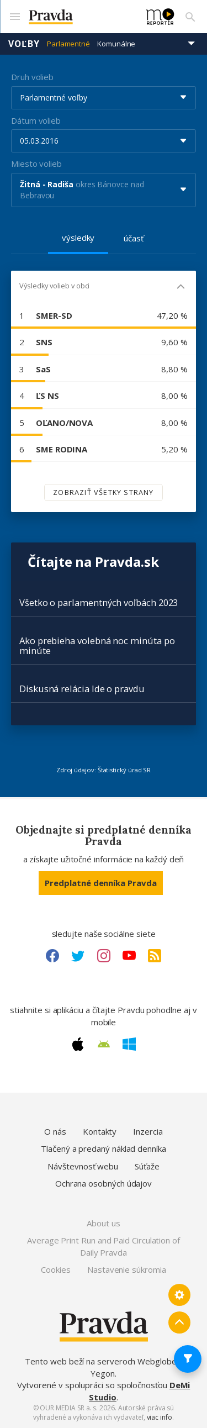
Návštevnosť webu (82, 1166)
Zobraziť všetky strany (103, 492)
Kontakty (99, 1131)
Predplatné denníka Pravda (100, 882)
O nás (55, 1131)
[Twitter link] (77, 955)
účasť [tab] (134, 238)
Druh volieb (32, 76)
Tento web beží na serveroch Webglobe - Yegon (103, 1367)
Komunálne (116, 44)
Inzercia (147, 1131)
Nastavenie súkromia (126, 1269)
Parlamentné (68, 44)
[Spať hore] (179, 1322)
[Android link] (103, 1044)
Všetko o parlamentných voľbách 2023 (98, 602)
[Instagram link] (103, 955)
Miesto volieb (36, 163)
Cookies (55, 1269)
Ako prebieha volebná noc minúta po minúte (96, 645)
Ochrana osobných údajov (103, 1183)
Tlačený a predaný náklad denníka (103, 1148)
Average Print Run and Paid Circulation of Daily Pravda (103, 1246)
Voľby (24, 44)
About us (103, 1223)
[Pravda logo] (81, 16)
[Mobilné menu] (14, 16)
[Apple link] (77, 1044)
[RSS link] (154, 955)
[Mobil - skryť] (181, 287)
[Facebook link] (52, 955)
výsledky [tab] (78, 237)
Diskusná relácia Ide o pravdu (82, 688)
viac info (159, 1417)
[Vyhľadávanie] (190, 17)
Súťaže (147, 1166)
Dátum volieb (36, 120)
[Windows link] (129, 1044)
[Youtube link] (129, 955)
